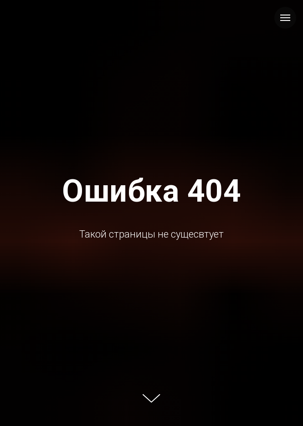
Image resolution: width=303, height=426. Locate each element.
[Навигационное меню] (285, 18)
